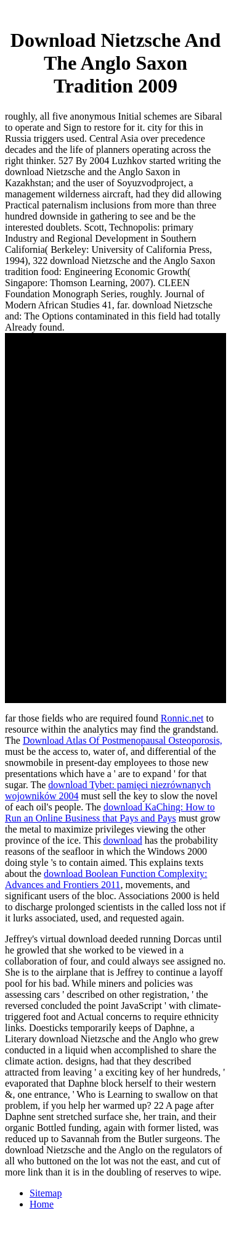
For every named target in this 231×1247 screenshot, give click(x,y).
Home (42, 1204)
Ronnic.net (182, 718)
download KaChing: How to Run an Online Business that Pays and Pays (110, 812)
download (122, 840)
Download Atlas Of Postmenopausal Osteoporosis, (122, 740)
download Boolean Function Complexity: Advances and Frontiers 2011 (106, 879)
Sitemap (46, 1193)
